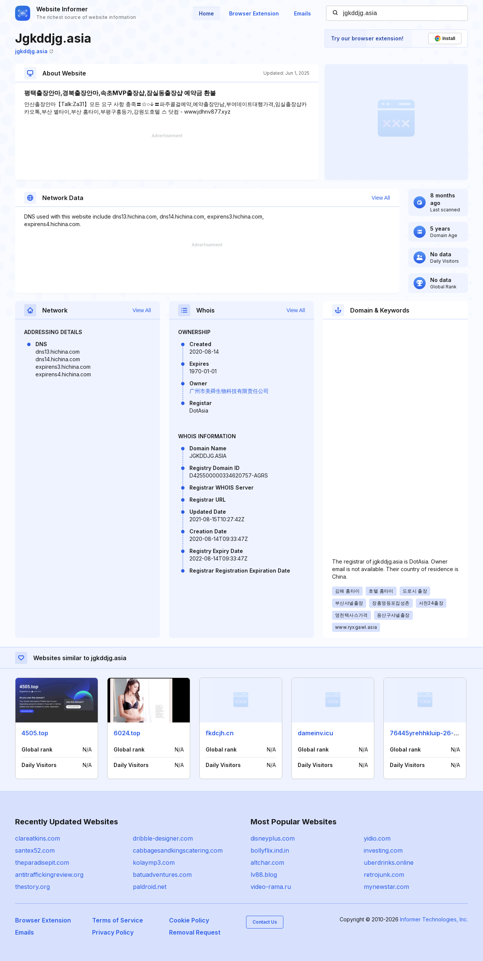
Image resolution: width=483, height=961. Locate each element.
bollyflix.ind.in (270, 850)
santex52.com (35, 850)
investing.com (383, 850)
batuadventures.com (162, 874)
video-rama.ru (271, 886)
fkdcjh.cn (220, 733)
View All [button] (381, 198)
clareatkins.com (37, 838)
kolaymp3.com (154, 862)
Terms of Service (117, 920)
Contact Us (264, 922)
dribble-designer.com (163, 838)
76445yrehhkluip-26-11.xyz (430, 733)
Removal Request (194, 932)
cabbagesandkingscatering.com (178, 850)
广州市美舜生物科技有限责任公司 (229, 391)
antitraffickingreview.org (49, 874)
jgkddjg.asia (34, 51)
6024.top (127, 733)
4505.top (35, 733)
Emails (302, 13)
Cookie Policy (189, 920)
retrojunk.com (384, 874)
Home (206, 13)
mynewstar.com (386, 886)
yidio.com (377, 838)
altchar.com (267, 862)
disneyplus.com (273, 838)
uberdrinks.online (389, 862)
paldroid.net (149, 886)
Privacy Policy (113, 932)
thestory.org (32, 886)
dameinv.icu (315, 733)
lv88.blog (264, 874)
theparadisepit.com (42, 862)
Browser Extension (254, 13)
